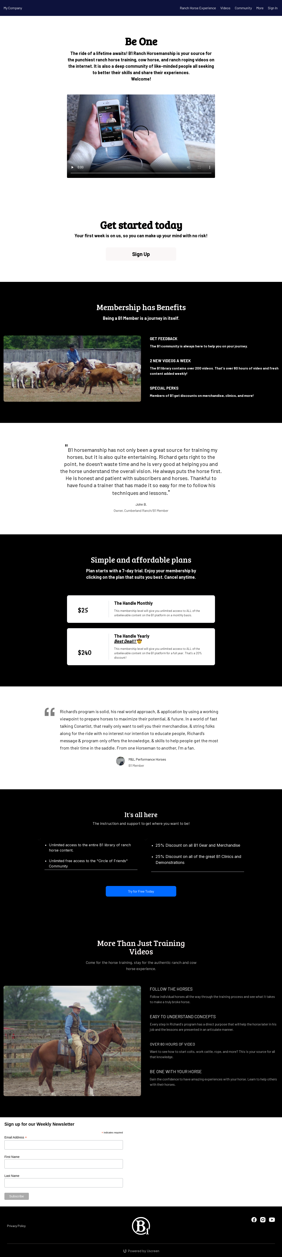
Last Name (11, 1176)
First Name (11, 1157)
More (259, 8)
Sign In (273, 8)
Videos (225, 8)
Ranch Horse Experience (198, 8)
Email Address (15, 1137)
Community (243, 8)
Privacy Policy (16, 1226)
